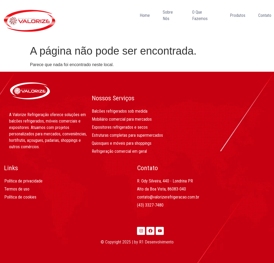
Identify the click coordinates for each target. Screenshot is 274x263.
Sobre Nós (168, 15)
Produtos (237, 15)
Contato (264, 15)
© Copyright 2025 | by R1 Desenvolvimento (137, 242)
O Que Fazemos (200, 15)
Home (145, 15)
